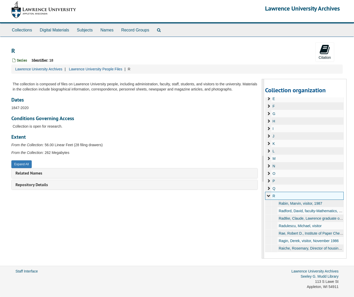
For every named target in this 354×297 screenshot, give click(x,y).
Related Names (28, 173)
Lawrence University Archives (302, 8)
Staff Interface (26, 271)
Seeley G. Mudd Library (320, 276)
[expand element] (268, 99)
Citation (325, 52)
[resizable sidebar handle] (263, 168)
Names (106, 30)
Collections (22, 30)
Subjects (85, 30)
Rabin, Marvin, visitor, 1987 (300, 203)
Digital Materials (54, 30)
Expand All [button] (21, 164)
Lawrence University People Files (95, 69)
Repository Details (31, 184)
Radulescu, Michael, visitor (300, 226)
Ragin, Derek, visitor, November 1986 (309, 241)
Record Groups (135, 30)
